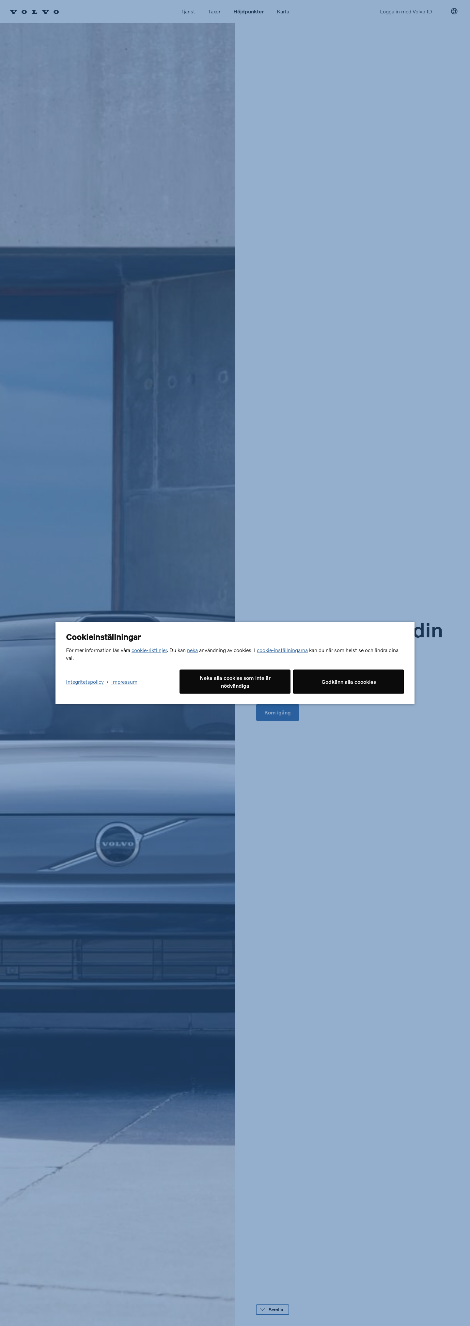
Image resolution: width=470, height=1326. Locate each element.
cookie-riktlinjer (149, 650)
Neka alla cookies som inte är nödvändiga (235, 681)
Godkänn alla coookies (348, 681)
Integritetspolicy (85, 681)
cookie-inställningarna (282, 650)
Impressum (124, 681)
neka (192, 650)
